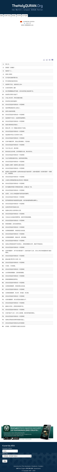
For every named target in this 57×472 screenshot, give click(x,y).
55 (24, 23)
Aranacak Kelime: (7, 448)
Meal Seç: (5, 453)
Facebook (34, 466)
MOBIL (14, 15)
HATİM (19, 15)
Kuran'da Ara (17, 466)
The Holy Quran (26, 466)
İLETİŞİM (24, 15)
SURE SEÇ (7, 15)
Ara (5, 461)
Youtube (40, 466)
